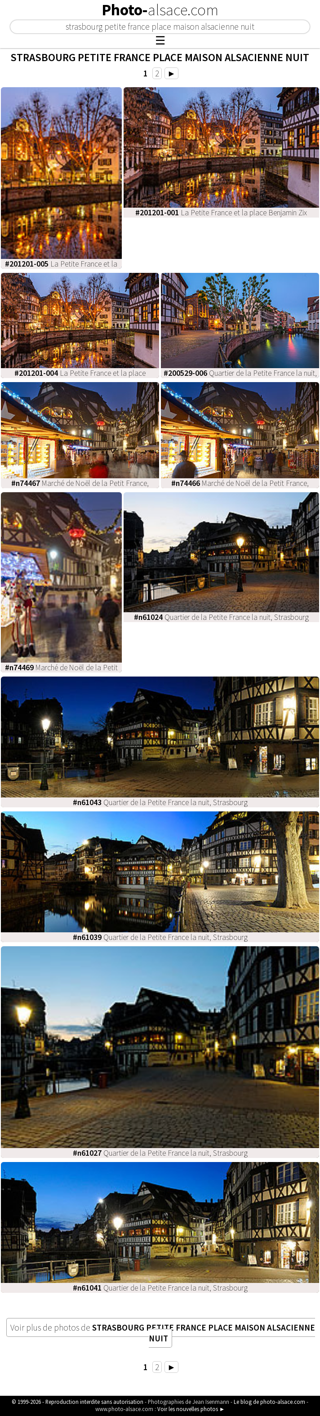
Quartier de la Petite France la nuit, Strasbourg (221, 617)
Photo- (160, 10)
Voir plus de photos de (162, 1333)
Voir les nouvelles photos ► (191, 1408)
